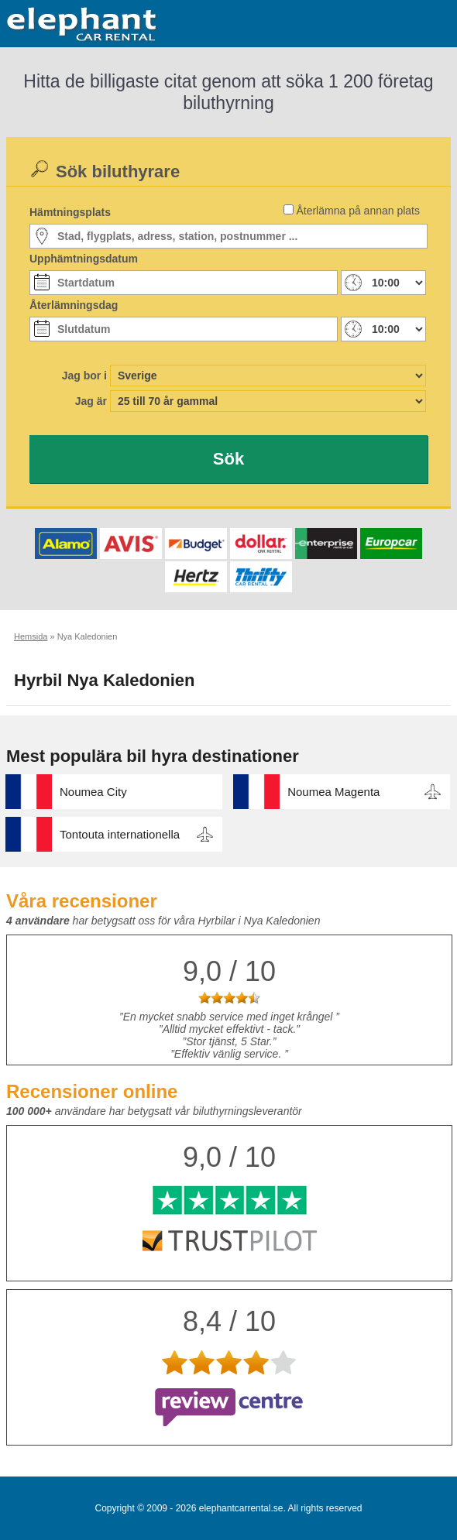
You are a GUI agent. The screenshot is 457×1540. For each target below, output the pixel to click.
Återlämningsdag (73, 305)
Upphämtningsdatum (83, 258)
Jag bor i (84, 375)
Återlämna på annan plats (358, 210)
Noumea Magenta (333, 791)
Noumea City (93, 791)
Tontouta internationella (120, 834)
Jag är (91, 401)
